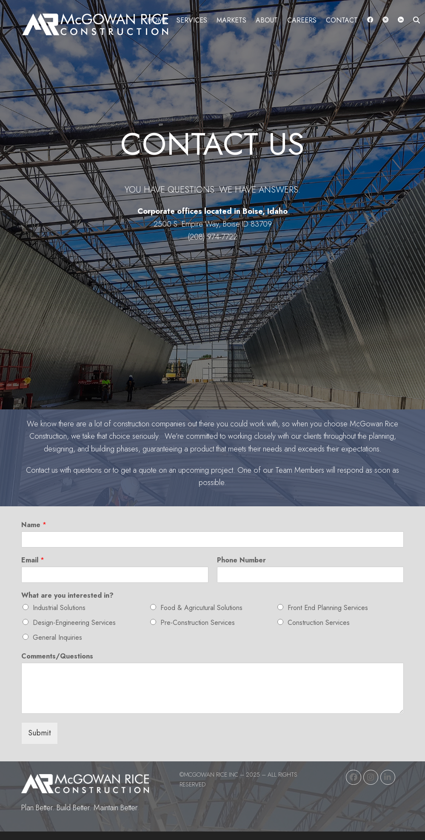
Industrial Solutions (59, 608)
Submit (39, 732)
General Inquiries (57, 637)
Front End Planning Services (328, 608)
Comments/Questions (57, 656)
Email (32, 560)
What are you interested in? (67, 595)
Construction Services (319, 622)
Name (33, 525)
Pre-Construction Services (197, 622)
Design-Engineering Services (74, 622)
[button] (416, 20)
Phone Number (241, 560)
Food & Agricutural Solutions (201, 608)
